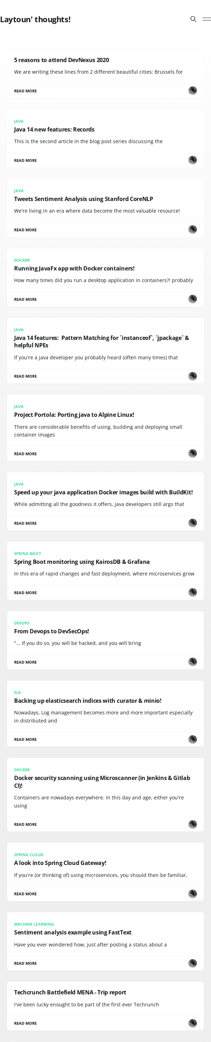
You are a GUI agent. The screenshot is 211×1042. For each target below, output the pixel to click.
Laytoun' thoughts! (35, 19)
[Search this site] (193, 19)
